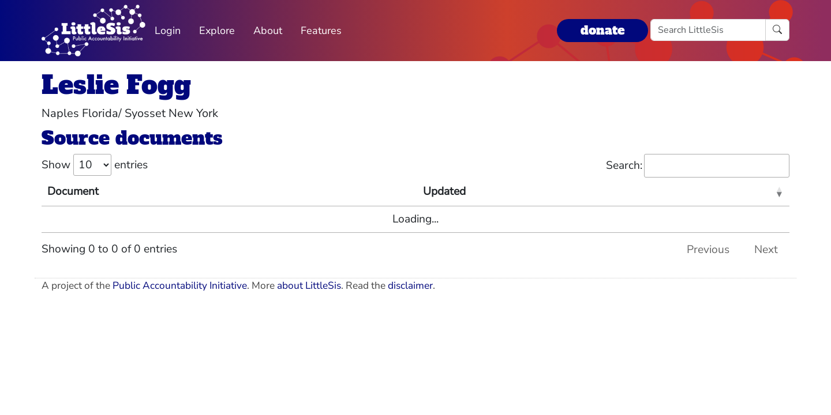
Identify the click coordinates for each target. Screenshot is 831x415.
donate (602, 30)
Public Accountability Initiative (180, 285)
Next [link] (766, 249)
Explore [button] (217, 30)
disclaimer (410, 285)
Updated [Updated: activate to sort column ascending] (444, 191)
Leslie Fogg (116, 85)
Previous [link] (708, 249)
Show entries (95, 165)
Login (168, 30)
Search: (697, 166)
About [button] (267, 30)
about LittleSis (309, 285)
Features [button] (321, 30)
